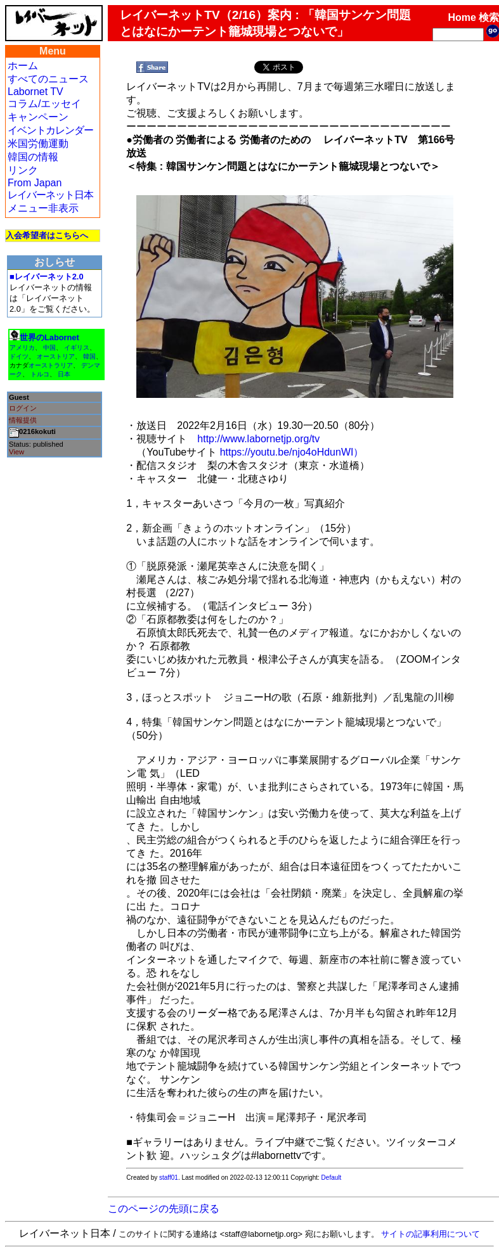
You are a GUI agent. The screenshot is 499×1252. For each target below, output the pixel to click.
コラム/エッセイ (44, 103)
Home (462, 17)
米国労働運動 (38, 143)
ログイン (23, 408)
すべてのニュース (48, 78)
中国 (49, 347)
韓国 (89, 356)
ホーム (23, 65)
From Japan (35, 182)
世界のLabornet (49, 337)
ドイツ (19, 356)
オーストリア (56, 356)
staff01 (168, 1177)
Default (331, 1177)
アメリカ (22, 347)
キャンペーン (38, 117)
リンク (23, 170)
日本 (64, 374)
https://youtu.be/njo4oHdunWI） (292, 452)
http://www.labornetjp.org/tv (258, 438)
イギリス (76, 347)
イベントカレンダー (50, 130)
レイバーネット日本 (50, 194)
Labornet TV (35, 91)
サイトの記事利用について (430, 1234)
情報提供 (23, 420)
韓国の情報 (33, 156)
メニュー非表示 (43, 208)
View (16, 452)
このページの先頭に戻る (163, 1208)
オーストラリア (51, 365)
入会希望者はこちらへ (47, 235)
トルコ (39, 374)
